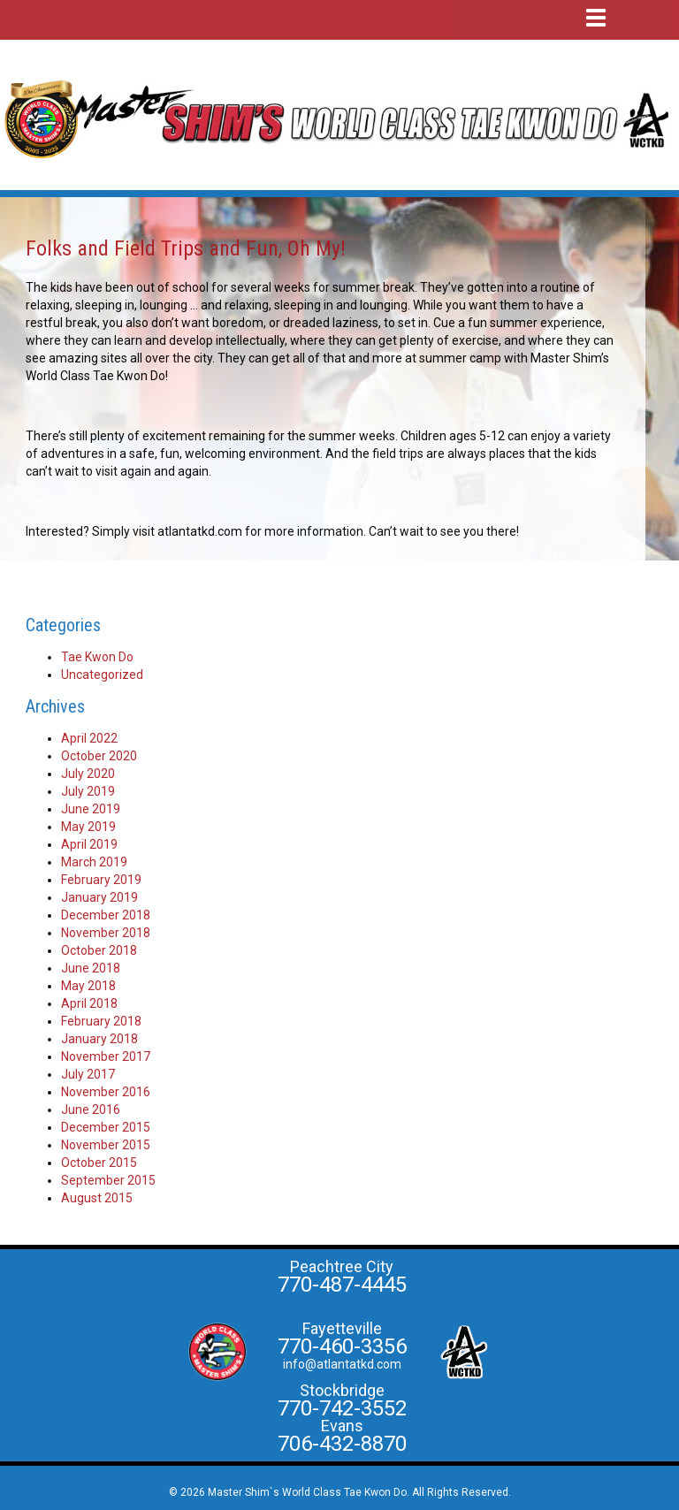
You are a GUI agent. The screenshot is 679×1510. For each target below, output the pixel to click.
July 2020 (88, 773)
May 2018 (88, 986)
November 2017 (105, 1056)
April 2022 (89, 738)
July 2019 (88, 791)
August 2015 (97, 1198)
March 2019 (94, 862)
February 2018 (101, 1021)
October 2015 (99, 1162)
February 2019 (101, 880)
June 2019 (90, 809)
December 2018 (105, 915)
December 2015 (105, 1127)
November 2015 (105, 1145)
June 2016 (90, 1109)
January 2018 (99, 1039)
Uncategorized (102, 674)
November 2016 (105, 1092)
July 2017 (88, 1074)
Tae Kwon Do (97, 657)
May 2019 (88, 827)
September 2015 (108, 1180)
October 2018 (99, 950)
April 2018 (89, 1003)
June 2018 (90, 968)
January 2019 (99, 897)
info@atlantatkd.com (342, 1364)
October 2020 (99, 756)
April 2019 (89, 844)
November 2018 (105, 933)
